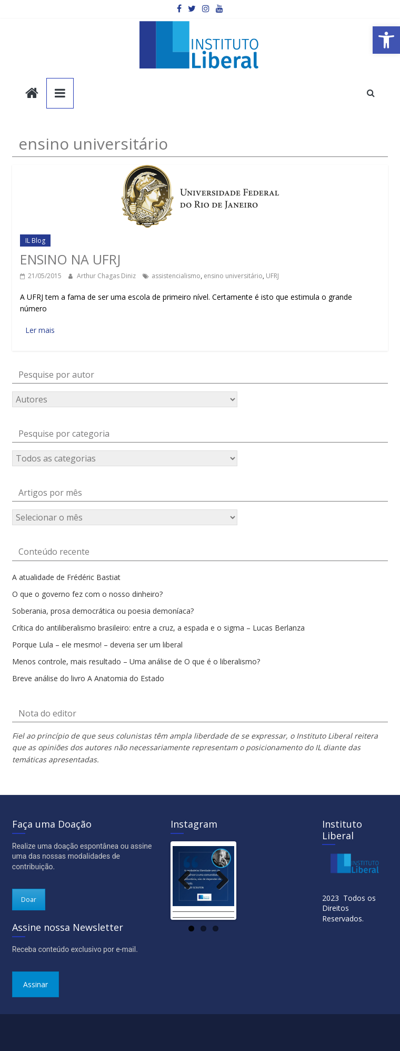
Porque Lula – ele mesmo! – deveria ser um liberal (97, 645)
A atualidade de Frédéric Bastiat (66, 577)
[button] (386, 40)
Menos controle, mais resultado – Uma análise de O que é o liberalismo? (136, 661)
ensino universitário (233, 275)
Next (218, 879)
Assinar (35, 984)
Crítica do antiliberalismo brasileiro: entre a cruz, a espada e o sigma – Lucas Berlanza (158, 628)
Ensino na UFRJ (70, 259)
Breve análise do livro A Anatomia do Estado (88, 678)
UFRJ (272, 275)
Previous (188, 879)
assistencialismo (176, 275)
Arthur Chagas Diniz (107, 275)
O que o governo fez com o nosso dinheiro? (87, 594)
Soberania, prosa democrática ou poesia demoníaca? (103, 611)
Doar (28, 899)
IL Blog (35, 240)
